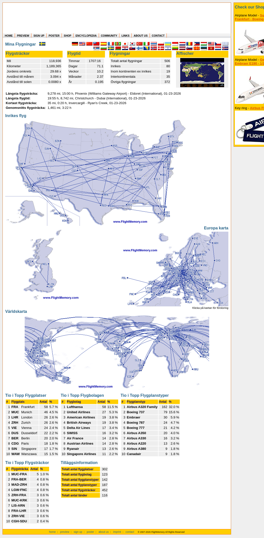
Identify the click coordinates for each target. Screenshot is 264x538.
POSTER (54, 35)
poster (90, 531)
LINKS (125, 35)
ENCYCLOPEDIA (86, 35)
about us (103, 531)
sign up (78, 531)
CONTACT (158, 35)
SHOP (67, 35)
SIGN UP (38, 35)
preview (64, 531)
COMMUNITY (109, 35)
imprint (117, 531)
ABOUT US (141, 35)
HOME (9, 35)
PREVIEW (23, 35)
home (52, 531)
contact (130, 531)
